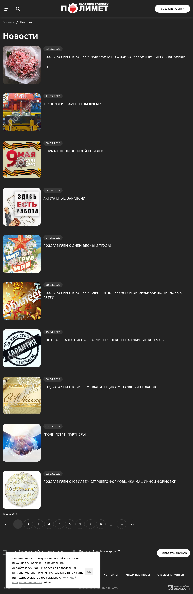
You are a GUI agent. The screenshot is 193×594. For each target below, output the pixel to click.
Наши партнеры (138, 574)
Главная (8, 22)
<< (7, 524)
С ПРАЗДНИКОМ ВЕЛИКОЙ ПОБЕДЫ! (73, 151)
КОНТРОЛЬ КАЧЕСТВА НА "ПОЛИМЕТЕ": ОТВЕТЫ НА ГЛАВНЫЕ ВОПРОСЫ (104, 339)
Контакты (110, 574)
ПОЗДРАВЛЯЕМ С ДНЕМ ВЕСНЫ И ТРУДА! (77, 245)
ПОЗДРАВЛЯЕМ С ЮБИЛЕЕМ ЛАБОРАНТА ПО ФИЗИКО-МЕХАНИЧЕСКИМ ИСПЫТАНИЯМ (114, 56)
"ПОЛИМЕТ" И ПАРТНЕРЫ (64, 434)
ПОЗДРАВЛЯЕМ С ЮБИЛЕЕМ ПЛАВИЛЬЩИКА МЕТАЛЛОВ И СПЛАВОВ (99, 387)
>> (131, 524)
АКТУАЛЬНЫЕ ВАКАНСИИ (64, 198)
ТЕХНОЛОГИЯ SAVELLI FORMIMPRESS (73, 103)
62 (121, 524)
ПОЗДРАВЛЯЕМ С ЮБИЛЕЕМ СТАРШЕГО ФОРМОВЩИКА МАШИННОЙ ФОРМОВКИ (109, 481)
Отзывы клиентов (170, 574)
